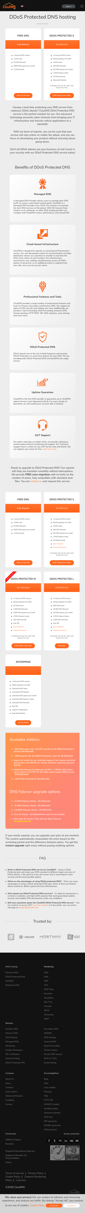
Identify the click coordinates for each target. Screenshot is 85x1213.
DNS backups (50, 1037)
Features (48, 1091)
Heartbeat (48, 997)
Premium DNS (11, 972)
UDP (46, 980)
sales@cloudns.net (22, 821)
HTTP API (48, 1100)
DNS (46, 972)
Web (46, 976)
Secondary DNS (51, 1028)
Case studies (50, 1087)
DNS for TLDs (50, 1058)
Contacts (9, 1087)
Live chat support (40, 905)
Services (9, 1023)
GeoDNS (9, 980)
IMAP (46, 1018)
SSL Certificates (12, 1054)
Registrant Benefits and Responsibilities (16, 1156)
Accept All (54, 1205)
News (8, 1083)
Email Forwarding (52, 1045)
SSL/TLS (48, 1002)
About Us (9, 1078)
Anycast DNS (50, 1041)
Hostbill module (51, 1108)
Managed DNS (12, 1041)
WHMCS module (51, 1104)
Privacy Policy (35, 1173)
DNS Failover (11, 1037)
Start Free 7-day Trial (23, 646)
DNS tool (48, 1117)
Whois (8, 1162)
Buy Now (61, 646)
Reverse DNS (11, 1033)
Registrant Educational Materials (20, 1151)
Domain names (51, 1050)
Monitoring (48, 966)
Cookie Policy (12, 1176)
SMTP (46, 1010)
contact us (36, 481)
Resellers (9, 1143)
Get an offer (23, 723)
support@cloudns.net (28, 907)
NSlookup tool (50, 1129)
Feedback (9, 1100)
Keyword (48, 993)
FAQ (46, 1095)
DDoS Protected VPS (15, 1062)
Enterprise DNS (12, 985)
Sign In (68, 6)
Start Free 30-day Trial (61, 95)
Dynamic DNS (11, 1028)
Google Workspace (14, 1050)
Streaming (48, 1014)
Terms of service (14, 1173)
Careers (9, 1104)
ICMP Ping (48, 989)
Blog (46, 1078)
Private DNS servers (53, 1054)
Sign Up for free (23, 95)
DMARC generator (52, 1125)
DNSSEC (48, 1033)
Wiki (46, 1083)
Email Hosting (50, 1062)
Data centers (11, 1091)
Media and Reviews (14, 1095)
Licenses (21, 1180)
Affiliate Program (13, 1139)
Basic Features (58, 544)
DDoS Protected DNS (15, 976)
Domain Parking (12, 1058)
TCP (46, 985)
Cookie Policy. (37, 1205)
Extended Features (59, 547)
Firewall (47, 1006)
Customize (71, 1205)
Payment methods (52, 1112)
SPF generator (50, 1121)
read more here (49, 449)
